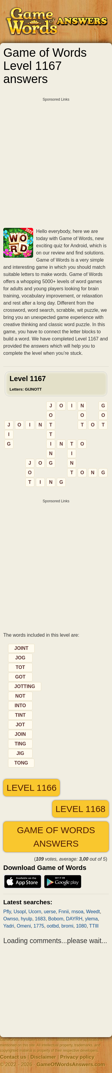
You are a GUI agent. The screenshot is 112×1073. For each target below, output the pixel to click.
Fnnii (64, 911)
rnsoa (77, 911)
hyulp (26, 918)
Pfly (7, 911)
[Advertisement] (56, 161)
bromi (67, 925)
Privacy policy (77, 1057)
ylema (91, 918)
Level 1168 (80, 809)
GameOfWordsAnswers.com (70, 1064)
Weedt (93, 911)
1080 (81, 925)
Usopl (19, 911)
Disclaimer (43, 1057)
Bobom (55, 918)
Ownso (10, 918)
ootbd (53, 925)
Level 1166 (31, 788)
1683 (40, 918)
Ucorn (34, 911)
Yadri (8, 925)
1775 (38, 925)
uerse (50, 911)
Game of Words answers (56, 836)
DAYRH (74, 918)
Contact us (13, 1057)
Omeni (24, 925)
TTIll (94, 925)
